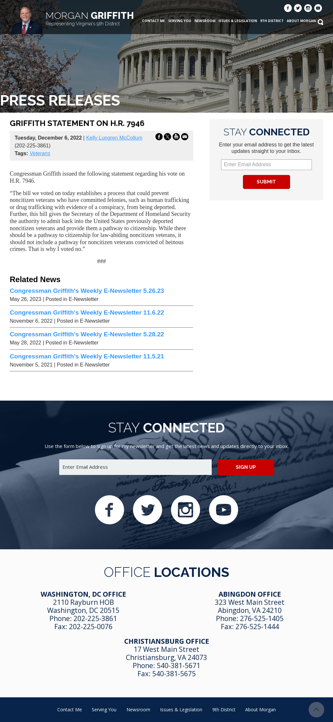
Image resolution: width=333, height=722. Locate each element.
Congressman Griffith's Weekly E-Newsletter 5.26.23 (87, 290)
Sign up (246, 467)
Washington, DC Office (83, 594)
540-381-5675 (174, 673)
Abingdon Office (250, 594)
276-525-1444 (257, 626)
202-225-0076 (91, 626)
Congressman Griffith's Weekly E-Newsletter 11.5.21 (87, 356)
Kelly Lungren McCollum (114, 138)
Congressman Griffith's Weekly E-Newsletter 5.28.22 (87, 334)
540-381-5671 (178, 665)
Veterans (40, 153)
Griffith (90, 18)
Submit (266, 182)
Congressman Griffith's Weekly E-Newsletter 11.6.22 (87, 312)
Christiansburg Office (166, 641)
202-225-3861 (95, 618)
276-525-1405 (262, 618)
